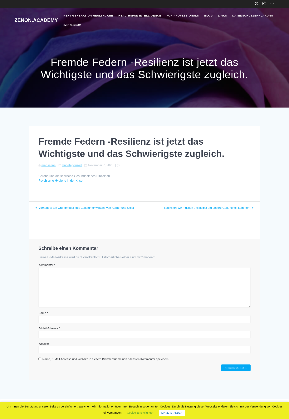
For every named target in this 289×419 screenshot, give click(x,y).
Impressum (72, 24)
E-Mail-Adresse (49, 328)
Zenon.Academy (36, 20)
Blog (208, 15)
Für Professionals (182, 15)
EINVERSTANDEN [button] (171, 412)
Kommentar (46, 265)
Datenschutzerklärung (252, 15)
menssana (48, 165)
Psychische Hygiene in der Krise (60, 180)
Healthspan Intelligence (139, 15)
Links (222, 15)
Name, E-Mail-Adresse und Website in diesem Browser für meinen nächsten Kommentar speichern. (105, 359)
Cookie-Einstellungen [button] (140, 412)
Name (43, 313)
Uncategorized (72, 165)
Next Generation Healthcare (88, 15)
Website (43, 343)
